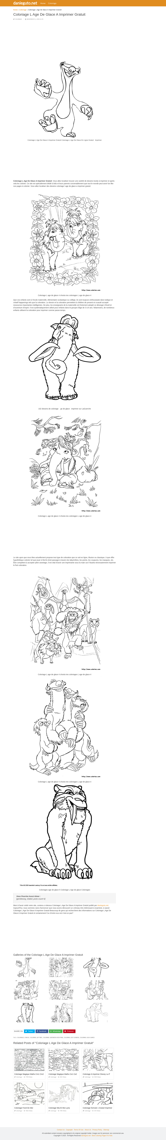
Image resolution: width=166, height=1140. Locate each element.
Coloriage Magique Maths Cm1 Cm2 (29, 1074)
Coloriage (53, 3)
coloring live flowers (71, 1037)
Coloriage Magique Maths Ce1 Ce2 (63, 1074)
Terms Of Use (78, 1130)
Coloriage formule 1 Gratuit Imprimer (97, 1108)
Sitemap (106, 1130)
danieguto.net (26, 3)
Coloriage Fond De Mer (23, 1108)
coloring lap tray (36, 1037)
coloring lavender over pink (53, 1037)
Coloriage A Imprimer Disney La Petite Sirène (101, 1074)
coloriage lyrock (23, 1037)
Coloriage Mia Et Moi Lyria (59, 1108)
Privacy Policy (97, 1130)
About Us (88, 1130)
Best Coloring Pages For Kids (102, 1135)
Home (44, 3)
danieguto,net (102, 905)
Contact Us (61, 1130)
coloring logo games (87, 1037)
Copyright (69, 1130)
